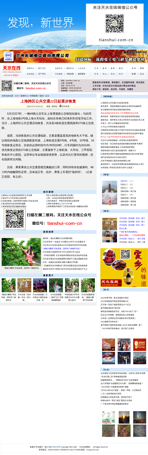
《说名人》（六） (126, 195)
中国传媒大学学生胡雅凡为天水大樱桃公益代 (72, 297)
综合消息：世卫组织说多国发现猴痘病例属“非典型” (122, 144)
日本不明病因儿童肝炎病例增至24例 (115, 161)
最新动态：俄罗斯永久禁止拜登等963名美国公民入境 (122, 120)
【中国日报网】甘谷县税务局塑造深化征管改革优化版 (65, 255)
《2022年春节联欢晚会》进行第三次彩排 (117, 328)
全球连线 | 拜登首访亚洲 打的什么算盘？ (117, 167)
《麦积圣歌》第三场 (127, 205)
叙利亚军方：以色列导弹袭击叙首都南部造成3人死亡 (122, 164)
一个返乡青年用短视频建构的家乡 (115, 404)
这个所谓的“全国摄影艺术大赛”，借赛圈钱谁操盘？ (122, 383)
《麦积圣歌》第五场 (127, 198)
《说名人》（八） (126, 184)
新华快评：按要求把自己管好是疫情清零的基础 (120, 116)
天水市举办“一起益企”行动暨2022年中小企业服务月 (64, 242)
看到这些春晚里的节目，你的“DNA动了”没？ (119, 311)
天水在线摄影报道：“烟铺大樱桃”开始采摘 (87, 297)
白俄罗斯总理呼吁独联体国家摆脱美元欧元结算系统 (122, 154)
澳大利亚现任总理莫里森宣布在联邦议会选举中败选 (122, 133)
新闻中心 (24, 96)
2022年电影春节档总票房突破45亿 (115, 301)
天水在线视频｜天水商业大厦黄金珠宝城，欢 (40, 297)
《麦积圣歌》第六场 (127, 191)
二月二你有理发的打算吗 (111, 394)
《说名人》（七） (126, 188)
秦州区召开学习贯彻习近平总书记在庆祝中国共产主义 (65, 269)
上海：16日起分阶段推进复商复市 (60, 198)
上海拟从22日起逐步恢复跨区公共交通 (16, 195)
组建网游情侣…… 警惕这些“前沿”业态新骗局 (119, 380)
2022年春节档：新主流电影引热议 (115, 298)
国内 (41, 96)
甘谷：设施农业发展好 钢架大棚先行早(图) (60, 262)
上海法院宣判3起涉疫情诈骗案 (13, 204)
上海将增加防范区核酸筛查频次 (14, 206)
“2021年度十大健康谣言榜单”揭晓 (114, 387)
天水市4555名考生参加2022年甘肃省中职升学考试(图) (65, 245)
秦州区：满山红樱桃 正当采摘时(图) (57, 238)
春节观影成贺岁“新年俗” (111, 308)
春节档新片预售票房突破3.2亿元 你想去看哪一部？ (121, 325)
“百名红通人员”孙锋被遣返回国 (114, 377)
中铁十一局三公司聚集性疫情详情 (115, 123)
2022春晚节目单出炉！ (110, 322)
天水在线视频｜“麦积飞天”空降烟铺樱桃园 (56, 297)
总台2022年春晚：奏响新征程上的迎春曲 (117, 315)
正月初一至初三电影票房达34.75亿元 (116, 305)
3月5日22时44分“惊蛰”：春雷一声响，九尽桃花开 (121, 390)
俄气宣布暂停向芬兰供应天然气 (114, 157)
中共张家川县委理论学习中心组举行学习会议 (61, 252)
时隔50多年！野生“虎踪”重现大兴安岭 (116, 400)
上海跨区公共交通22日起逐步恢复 (115, 103)
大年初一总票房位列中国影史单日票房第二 (118, 318)
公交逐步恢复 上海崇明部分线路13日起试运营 (19, 201)
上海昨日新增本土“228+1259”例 (59, 204)
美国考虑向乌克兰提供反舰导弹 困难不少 (118, 150)
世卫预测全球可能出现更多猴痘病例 (115, 110)
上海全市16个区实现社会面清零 (14, 198)
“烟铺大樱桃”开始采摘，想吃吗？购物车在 (21, 268)
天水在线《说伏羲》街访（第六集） (24, 297)
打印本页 (64, 106)
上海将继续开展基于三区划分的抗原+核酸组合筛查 (67, 206)
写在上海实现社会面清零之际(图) (59, 195)
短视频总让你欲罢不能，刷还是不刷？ (116, 397)
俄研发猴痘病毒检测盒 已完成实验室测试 (118, 147)
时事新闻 (34, 96)
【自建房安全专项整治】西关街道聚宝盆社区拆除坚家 (65, 266)
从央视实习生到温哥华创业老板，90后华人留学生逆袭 (123, 373)
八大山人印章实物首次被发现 (113, 127)
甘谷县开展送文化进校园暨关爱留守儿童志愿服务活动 (65, 259)
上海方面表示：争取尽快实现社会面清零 (62, 201)
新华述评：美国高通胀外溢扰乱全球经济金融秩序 (121, 106)
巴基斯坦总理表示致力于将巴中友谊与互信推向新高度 (123, 130)
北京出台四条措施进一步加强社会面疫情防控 (119, 140)
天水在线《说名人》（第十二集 (132, 242)
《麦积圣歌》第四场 (127, 201)
